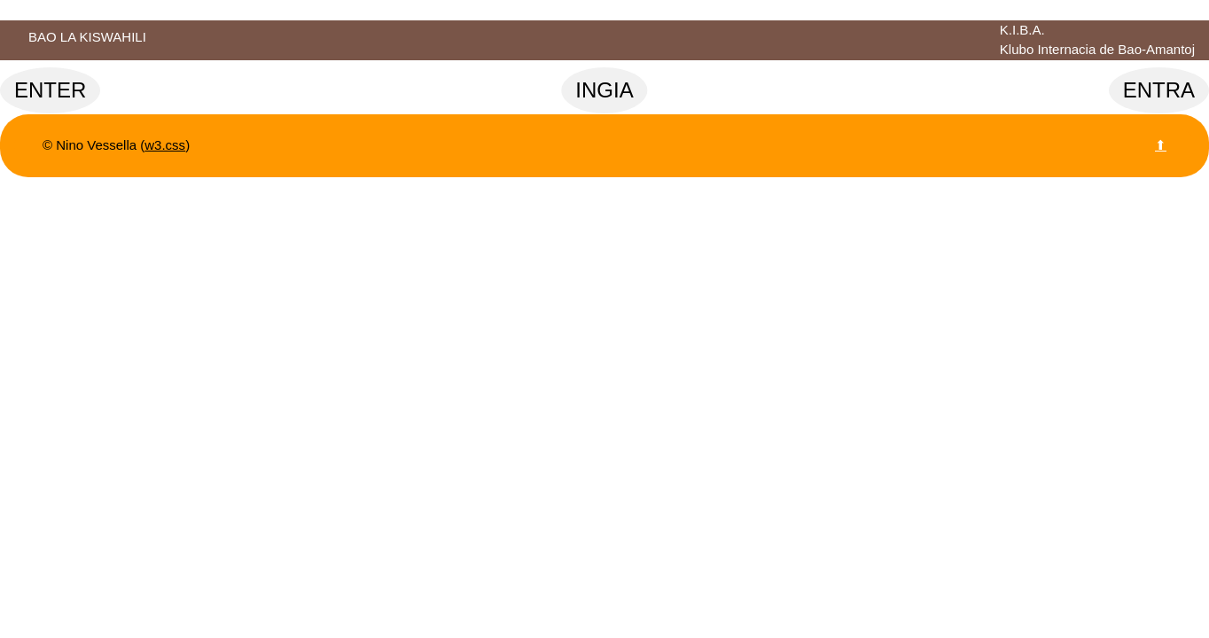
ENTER (50, 90)
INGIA (604, 90)
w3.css (164, 144)
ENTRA (1159, 90)
